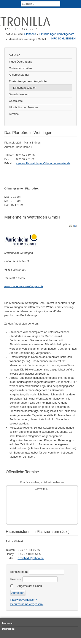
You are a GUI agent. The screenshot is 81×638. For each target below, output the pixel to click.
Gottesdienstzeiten (20, 68)
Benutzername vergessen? (26, 604)
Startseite (30, 34)
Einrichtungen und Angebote (57, 34)
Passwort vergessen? (23, 599)
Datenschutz (8, 629)
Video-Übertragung (20, 61)
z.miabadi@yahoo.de (30, 558)
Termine (14, 114)
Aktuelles (14, 55)
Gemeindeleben (18, 94)
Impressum (7, 623)
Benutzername (19, 571)
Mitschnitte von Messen (23, 107)
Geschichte (16, 101)
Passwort (16, 579)
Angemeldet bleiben (29, 585)
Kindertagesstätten (24, 87)
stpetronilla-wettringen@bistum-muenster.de (43, 163)
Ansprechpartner (19, 74)
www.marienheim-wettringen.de (23, 286)
